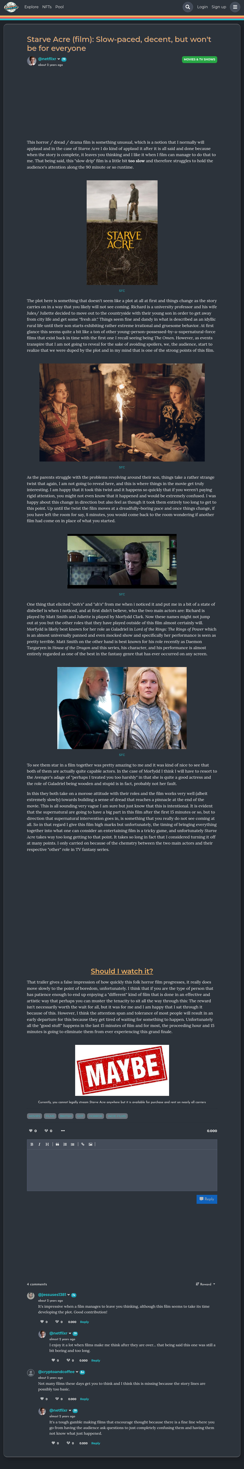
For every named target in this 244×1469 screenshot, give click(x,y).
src (122, 290)
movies (34, 1116)
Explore (31, 7)
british (66, 1116)
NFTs (47, 7)
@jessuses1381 (54, 1294)
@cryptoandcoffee (58, 1372)
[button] (234, 7)
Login (202, 7)
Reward (204, 1284)
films (50, 1116)
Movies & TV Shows (199, 59)
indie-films (117, 1116)
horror (95, 1116)
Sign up (219, 7)
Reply (207, 1199)
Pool (59, 7)
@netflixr (49, 59)
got (80, 1116)
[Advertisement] (122, 102)
